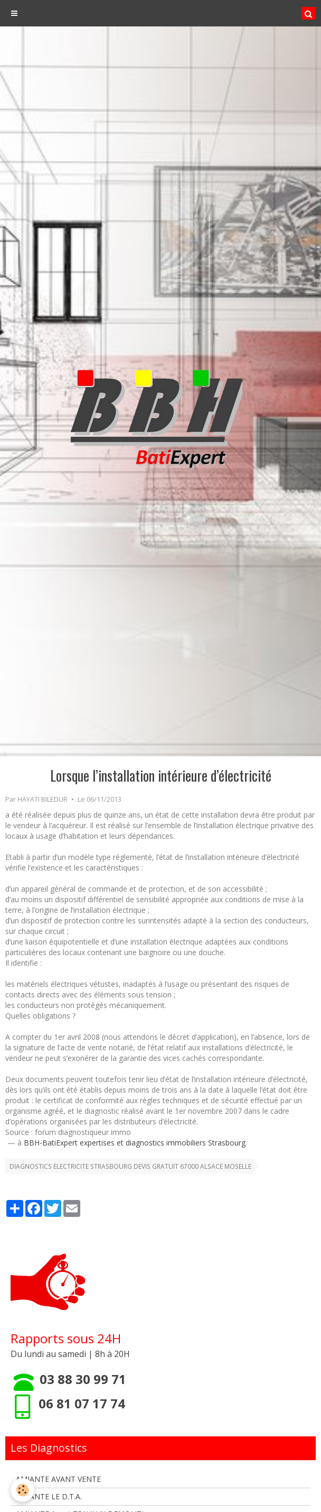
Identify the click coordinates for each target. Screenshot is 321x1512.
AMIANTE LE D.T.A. (49, 1496)
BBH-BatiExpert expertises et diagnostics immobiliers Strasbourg (135, 1143)
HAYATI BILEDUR (42, 799)
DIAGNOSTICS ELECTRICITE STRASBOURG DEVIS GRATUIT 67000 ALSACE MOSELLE (130, 1166)
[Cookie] (22, 1490)
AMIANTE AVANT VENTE (58, 1479)
